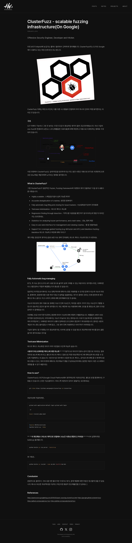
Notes (103, 6)
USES (58, 524)
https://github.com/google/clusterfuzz (43, 504)
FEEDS (71, 524)
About (125, 6)
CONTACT (65, 524)
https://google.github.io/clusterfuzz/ (42, 501)
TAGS (53, 524)
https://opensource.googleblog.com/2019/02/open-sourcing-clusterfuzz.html (59, 497)
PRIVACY (77, 524)
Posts (94, 6)
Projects (114, 6)
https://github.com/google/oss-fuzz (72, 501)
